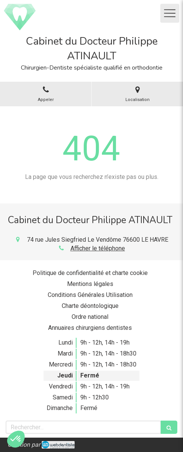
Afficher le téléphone (97, 248)
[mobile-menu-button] (169, 13)
